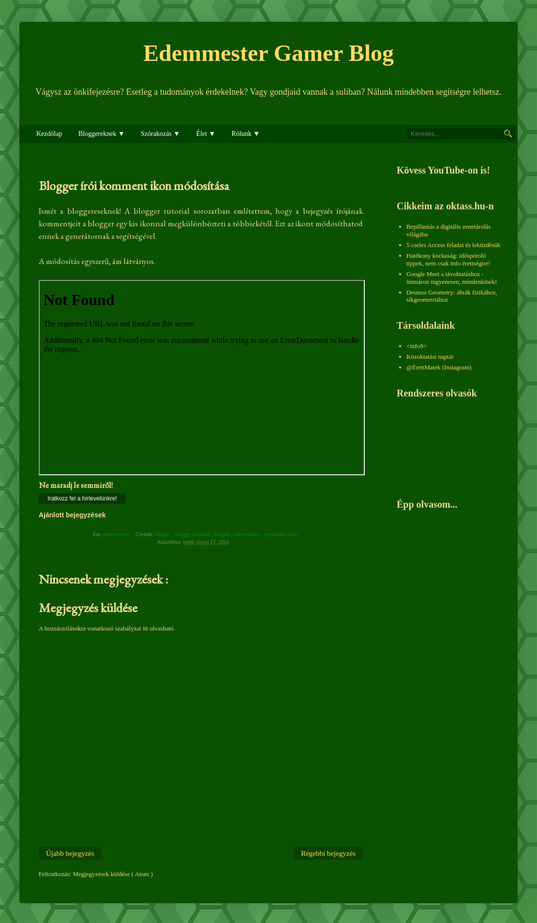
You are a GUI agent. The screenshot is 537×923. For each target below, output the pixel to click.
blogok (222, 534)
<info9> (416, 346)
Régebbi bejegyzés (328, 853)
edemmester (247, 534)
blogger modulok (193, 534)
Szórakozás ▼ (160, 133)
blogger (163, 534)
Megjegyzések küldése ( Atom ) (112, 874)
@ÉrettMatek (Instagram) (438, 367)
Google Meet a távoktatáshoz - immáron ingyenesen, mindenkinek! (451, 277)
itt (145, 628)
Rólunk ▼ (246, 133)
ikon (294, 534)
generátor (275, 534)
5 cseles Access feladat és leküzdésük (453, 245)
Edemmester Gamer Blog (268, 53)
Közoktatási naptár (430, 356)
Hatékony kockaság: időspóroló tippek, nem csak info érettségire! (448, 259)
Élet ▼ (205, 133)
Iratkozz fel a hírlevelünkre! (82, 498)
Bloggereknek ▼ (101, 133)
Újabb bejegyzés (70, 853)
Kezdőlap (49, 133)
